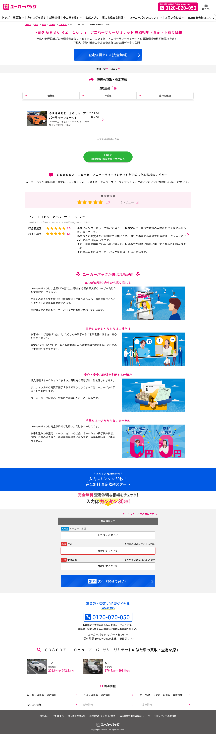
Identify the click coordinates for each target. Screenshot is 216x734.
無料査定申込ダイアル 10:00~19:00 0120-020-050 (178, 6)
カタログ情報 (33, 706)
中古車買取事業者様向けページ (136, 717)
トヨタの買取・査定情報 (96, 696)
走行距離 (72, 562)
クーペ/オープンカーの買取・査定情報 (161, 696)
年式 (69, 546)
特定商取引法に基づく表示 (103, 717)
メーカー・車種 (78, 531)
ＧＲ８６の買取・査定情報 (41, 696)
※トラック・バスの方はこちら (138, 517)
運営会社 (41, 717)
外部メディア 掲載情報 (168, 717)
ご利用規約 (56, 717)
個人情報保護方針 (76, 717)
